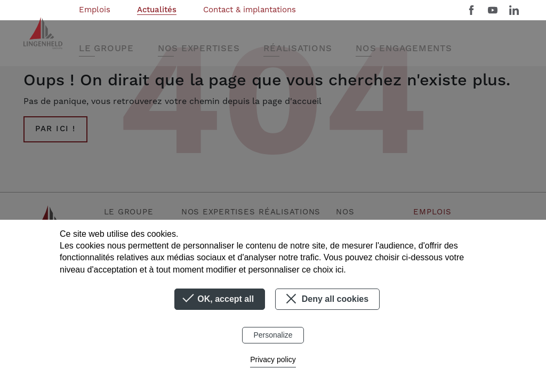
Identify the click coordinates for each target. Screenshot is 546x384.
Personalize (272, 335)
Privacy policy (273, 359)
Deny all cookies (325, 298)
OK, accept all (220, 299)
